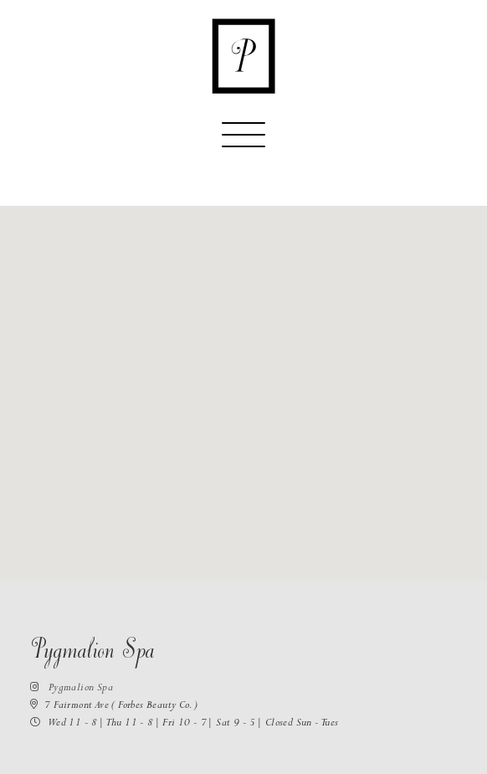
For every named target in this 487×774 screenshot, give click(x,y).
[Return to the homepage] (243, 56)
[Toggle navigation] (243, 142)
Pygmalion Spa (71, 689)
